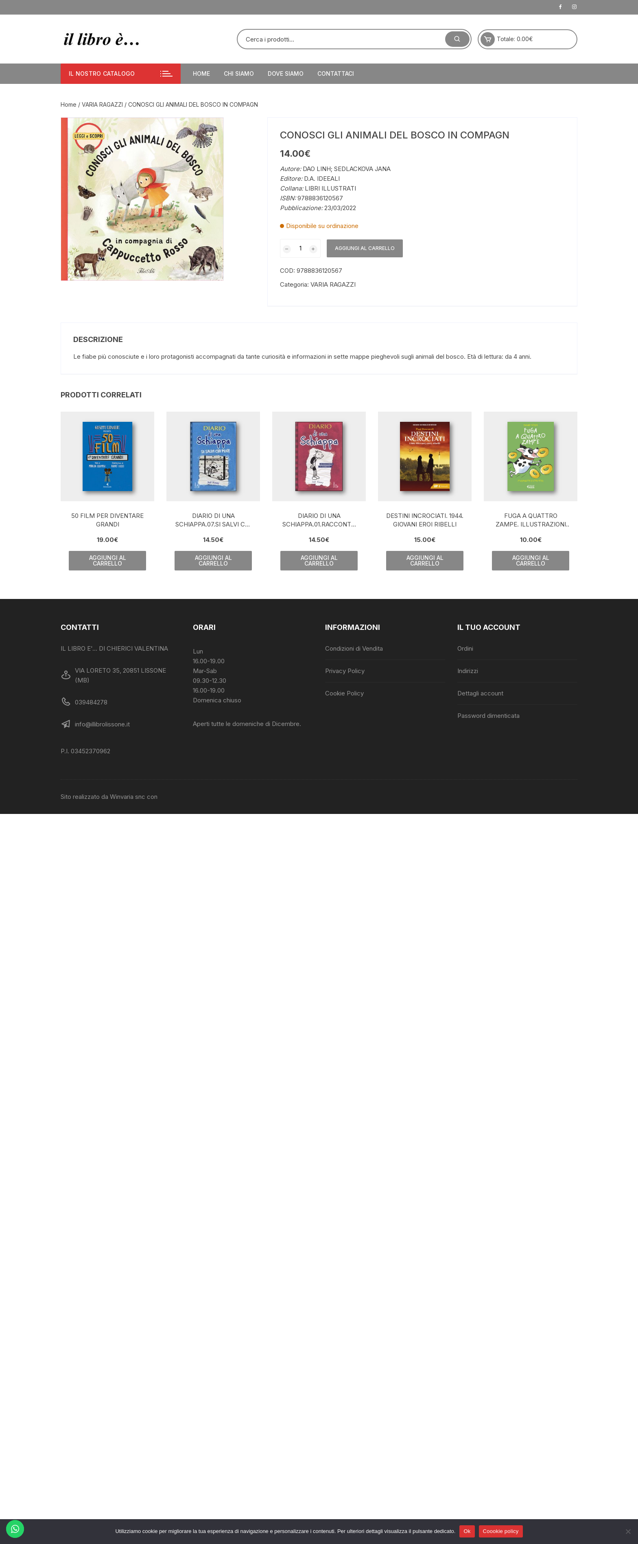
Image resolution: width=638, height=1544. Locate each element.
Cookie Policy (344, 693)
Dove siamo (286, 73)
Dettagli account (480, 693)
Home (201, 73)
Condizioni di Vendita (354, 648)
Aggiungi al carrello (365, 248)
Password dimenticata (488, 715)
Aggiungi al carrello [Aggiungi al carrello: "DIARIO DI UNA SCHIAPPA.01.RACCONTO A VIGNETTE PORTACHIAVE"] (319, 560)
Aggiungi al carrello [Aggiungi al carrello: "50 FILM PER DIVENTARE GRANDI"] (107, 560)
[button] (209, 132)
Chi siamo (239, 73)
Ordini (465, 648)
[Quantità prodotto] (300, 248)
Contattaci (335, 73)
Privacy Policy (345, 671)
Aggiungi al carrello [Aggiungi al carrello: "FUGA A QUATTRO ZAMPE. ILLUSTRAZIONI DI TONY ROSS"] (530, 560)
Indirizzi (467, 671)
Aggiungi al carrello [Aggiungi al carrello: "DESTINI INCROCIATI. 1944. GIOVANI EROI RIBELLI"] (425, 560)
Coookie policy (501, 1531)
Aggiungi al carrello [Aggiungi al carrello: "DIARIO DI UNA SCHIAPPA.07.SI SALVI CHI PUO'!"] (213, 560)
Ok (466, 1531)
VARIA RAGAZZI (102, 104)
